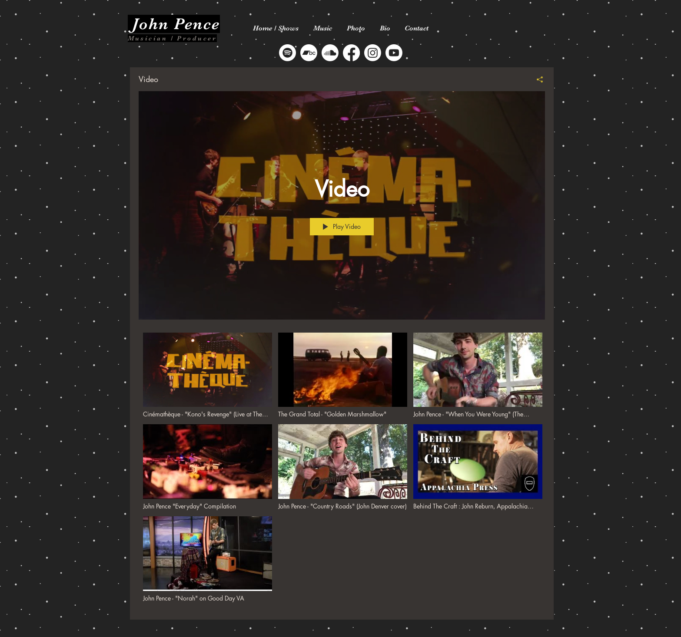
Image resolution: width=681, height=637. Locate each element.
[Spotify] (287, 52)
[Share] (536, 79)
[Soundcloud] (330, 52)
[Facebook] (351, 52)
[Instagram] (372, 52)
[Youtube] (393, 52)
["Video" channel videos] (341, 469)
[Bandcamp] (308, 52)
